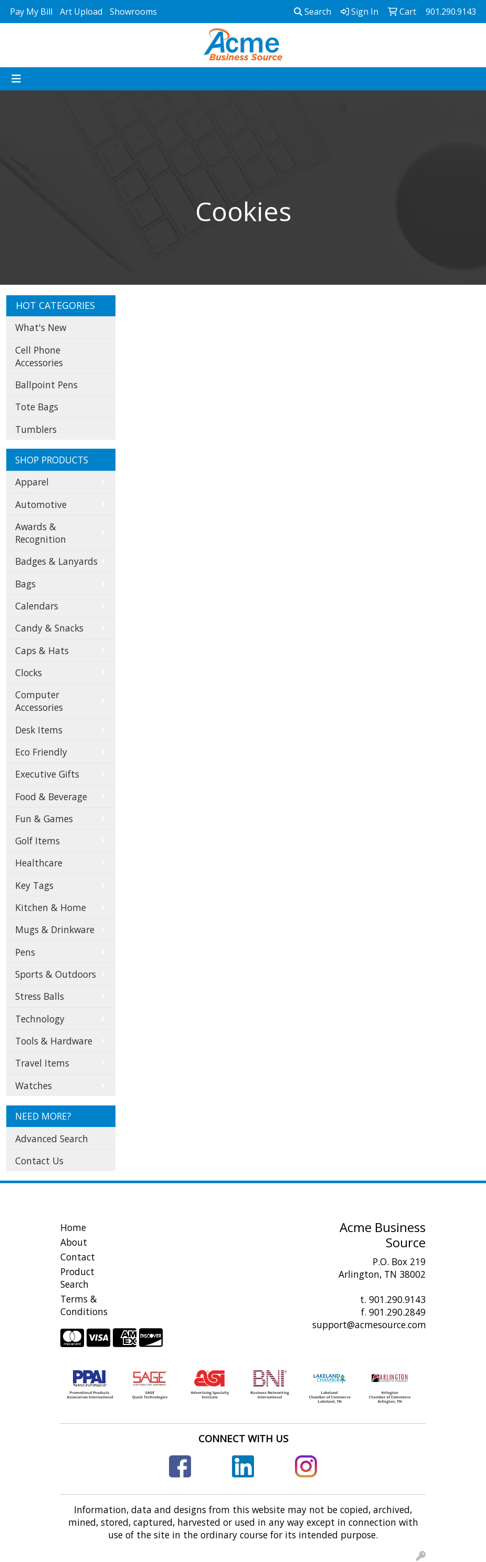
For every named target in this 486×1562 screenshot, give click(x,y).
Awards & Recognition (40, 532)
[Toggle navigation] (16, 78)
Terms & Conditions (84, 1305)
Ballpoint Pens (46, 384)
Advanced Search (51, 1138)
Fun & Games (44, 818)
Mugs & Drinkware (54, 929)
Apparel (32, 481)
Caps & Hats (42, 650)
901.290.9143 (397, 1299)
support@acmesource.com (369, 1324)
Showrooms (133, 11)
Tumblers (36, 429)
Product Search (77, 1277)
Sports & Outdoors (55, 974)
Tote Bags (36, 406)
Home (73, 1227)
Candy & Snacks (49, 628)
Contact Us (39, 1160)
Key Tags (34, 885)
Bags (25, 583)
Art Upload (81, 11)
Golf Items (37, 840)
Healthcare (38, 862)
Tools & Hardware (53, 1041)
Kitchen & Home (50, 907)
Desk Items (38, 729)
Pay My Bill (31, 11)
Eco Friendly (41, 752)
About (73, 1242)
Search (312, 11)
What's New (40, 327)
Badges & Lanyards (56, 561)
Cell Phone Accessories (39, 356)
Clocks (28, 672)
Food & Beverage (51, 796)
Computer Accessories (39, 700)
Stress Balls (39, 996)
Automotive (41, 504)
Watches (33, 1085)
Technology (40, 1018)
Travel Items (42, 1063)
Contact (77, 1256)
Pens (25, 952)
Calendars (36, 605)
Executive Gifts (47, 774)
